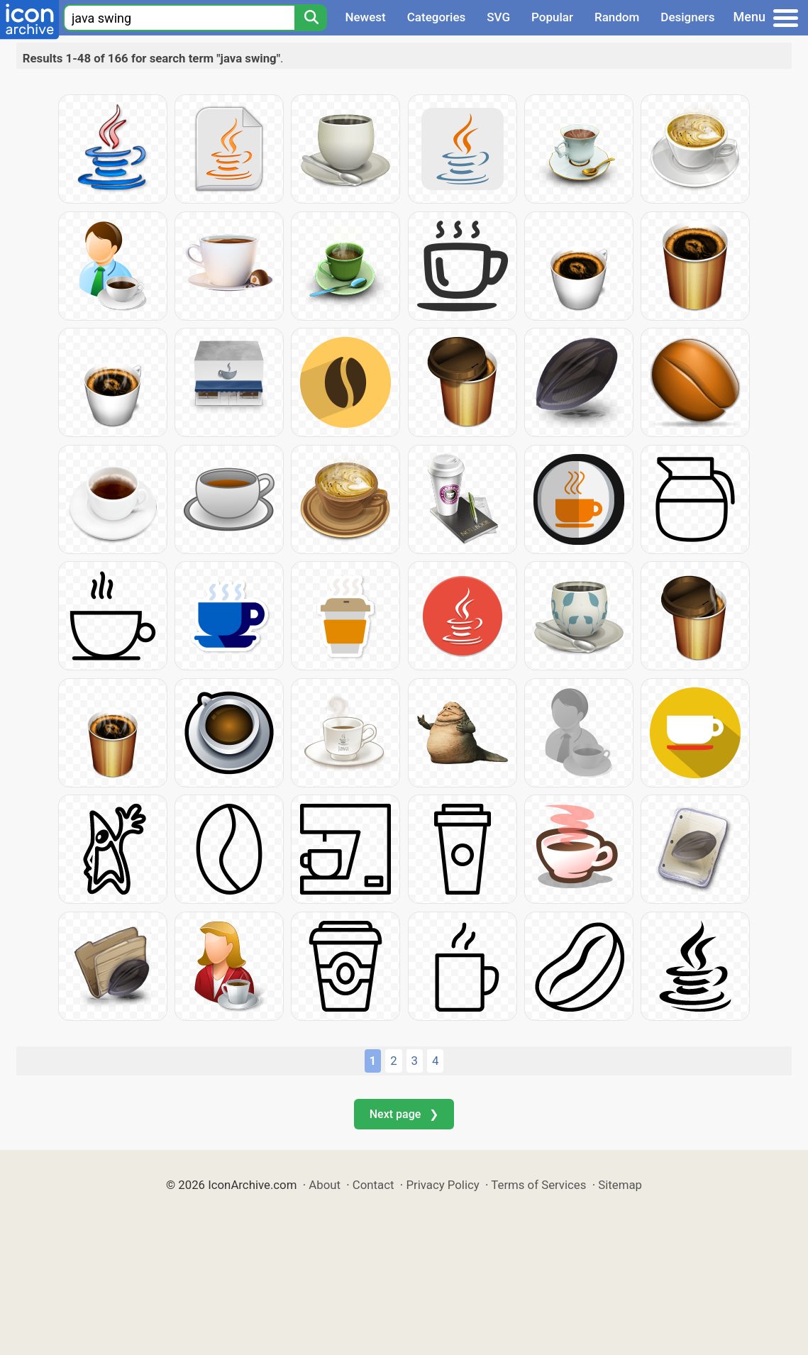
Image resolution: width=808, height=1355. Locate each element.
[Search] (310, 17)
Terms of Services (538, 1185)
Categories (436, 17)
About (325, 1185)
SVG (498, 17)
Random (616, 17)
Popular (552, 17)
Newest (365, 17)
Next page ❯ (404, 1114)
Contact (373, 1185)
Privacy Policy (442, 1185)
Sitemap (620, 1185)
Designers (687, 17)
